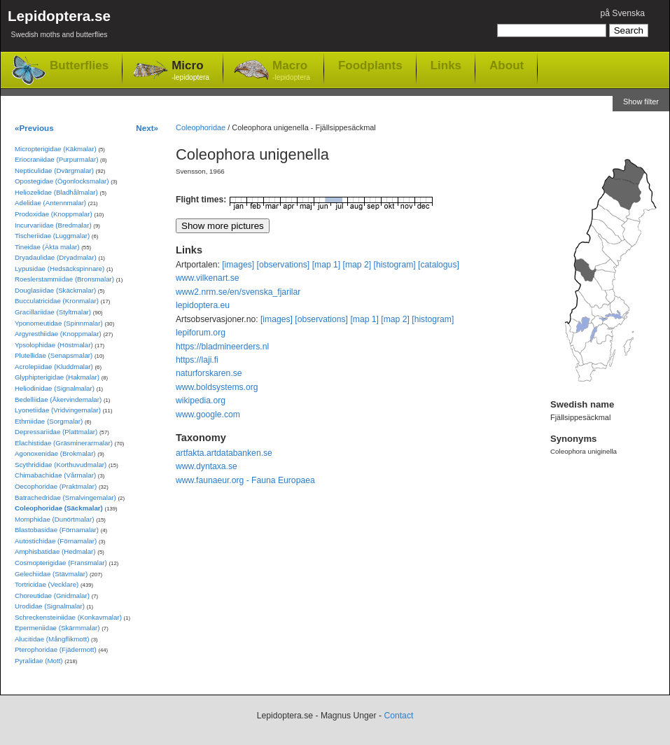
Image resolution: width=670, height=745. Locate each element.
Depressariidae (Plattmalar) (56, 432)
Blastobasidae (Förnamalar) (57, 530)
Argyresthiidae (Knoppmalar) (58, 333)
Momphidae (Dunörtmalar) (54, 519)
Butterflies (79, 65)
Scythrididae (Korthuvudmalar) (60, 464)
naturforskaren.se (209, 373)
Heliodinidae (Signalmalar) (55, 388)
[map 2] (357, 265)
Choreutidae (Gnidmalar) (52, 595)
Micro (190, 71)
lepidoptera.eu (203, 305)
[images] (238, 265)
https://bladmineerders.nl (222, 346)
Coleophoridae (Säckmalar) (59, 508)
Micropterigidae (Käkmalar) (56, 149)
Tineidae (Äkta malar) (47, 247)
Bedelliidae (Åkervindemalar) (58, 399)
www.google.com (208, 414)
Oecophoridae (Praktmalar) (56, 486)
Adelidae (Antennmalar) (50, 203)
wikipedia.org (200, 400)
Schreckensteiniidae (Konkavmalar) (68, 617)
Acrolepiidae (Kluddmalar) (54, 366)
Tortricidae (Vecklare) (46, 584)
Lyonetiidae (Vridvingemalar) (58, 410)
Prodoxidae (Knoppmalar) (53, 214)
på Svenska (622, 13)
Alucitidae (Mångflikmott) (52, 639)
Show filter (641, 101)
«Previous (34, 127)
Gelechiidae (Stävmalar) (51, 574)
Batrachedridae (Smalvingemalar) (65, 497)
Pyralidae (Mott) (39, 660)
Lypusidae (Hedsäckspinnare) (59, 268)
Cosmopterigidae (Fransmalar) (61, 562)
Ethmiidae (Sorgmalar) (49, 421)
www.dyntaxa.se (206, 466)
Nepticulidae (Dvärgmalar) (54, 170)
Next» (147, 127)
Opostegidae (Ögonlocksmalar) (62, 181)
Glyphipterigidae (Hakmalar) (57, 377)
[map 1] (326, 265)
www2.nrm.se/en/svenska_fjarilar (238, 292)
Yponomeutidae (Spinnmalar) (59, 323)
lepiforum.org (200, 332)
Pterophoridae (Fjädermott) (56, 649)
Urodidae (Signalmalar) (50, 606)
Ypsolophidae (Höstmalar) (54, 345)
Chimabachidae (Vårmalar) (55, 475)
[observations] (283, 265)
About (506, 65)
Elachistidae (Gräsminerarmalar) (64, 443)
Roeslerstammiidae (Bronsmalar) (64, 279)
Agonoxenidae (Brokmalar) (55, 453)
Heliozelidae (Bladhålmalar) (56, 192)
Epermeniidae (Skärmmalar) (57, 628)
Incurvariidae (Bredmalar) (53, 225)
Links (446, 65)
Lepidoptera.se (59, 26)
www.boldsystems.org (217, 387)
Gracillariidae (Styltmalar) (53, 312)
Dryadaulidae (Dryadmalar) (56, 257)
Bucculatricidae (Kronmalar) (57, 301)
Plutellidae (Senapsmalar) (53, 355)
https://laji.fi (197, 360)
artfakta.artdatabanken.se (224, 453)
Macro (291, 71)
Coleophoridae (200, 127)
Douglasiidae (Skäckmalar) (55, 290)
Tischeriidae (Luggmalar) (52, 235)
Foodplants (370, 65)
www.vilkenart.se (207, 278)
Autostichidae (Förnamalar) (56, 541)
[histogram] (395, 265)
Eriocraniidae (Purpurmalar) (56, 159)
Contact (398, 715)
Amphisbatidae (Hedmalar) (55, 551)
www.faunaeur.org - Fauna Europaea (245, 480)
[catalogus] (438, 265)
